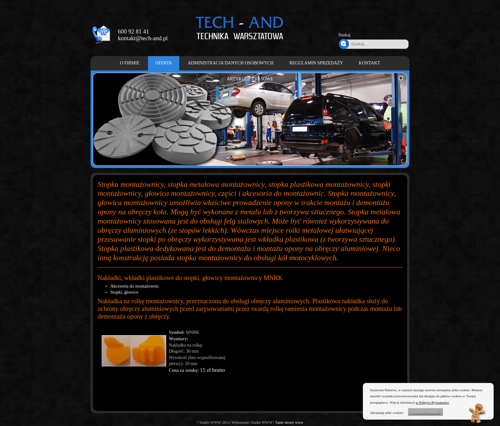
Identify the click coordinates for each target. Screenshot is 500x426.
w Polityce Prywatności (432, 402)
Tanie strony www (289, 422)
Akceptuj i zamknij (425, 413)
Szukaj (344, 35)
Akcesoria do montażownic (134, 286)
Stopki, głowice (124, 292)
